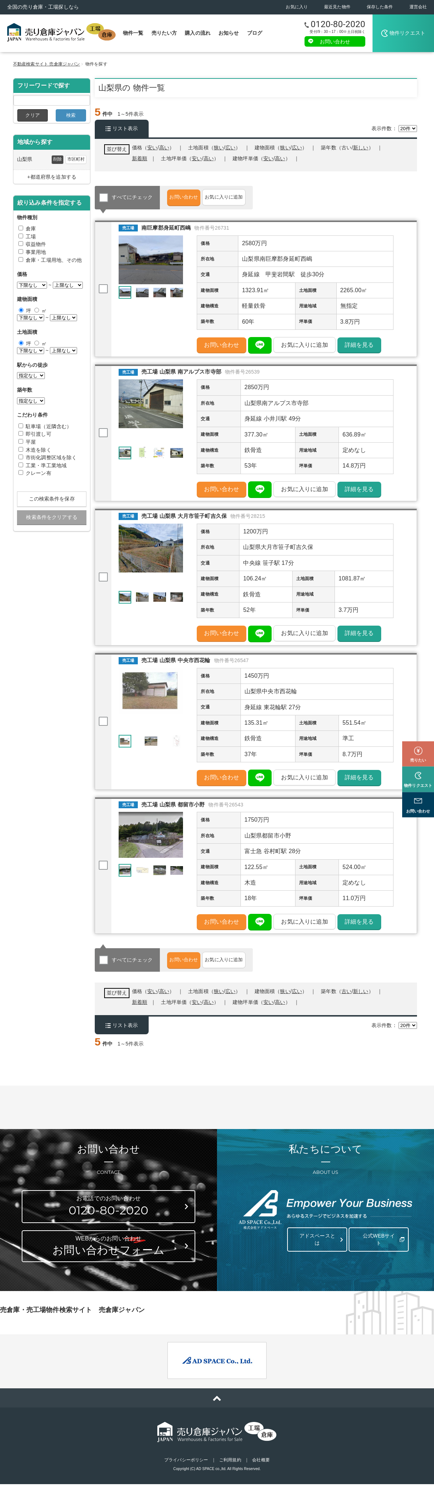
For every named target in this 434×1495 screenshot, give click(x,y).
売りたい (418, 728)
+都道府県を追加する (51, 177)
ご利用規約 (230, 1472)
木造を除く (38, 450)
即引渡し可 (38, 434)
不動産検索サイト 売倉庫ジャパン (46, 64)
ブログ (254, 33)
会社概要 (260, 1472)
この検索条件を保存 (52, 499)
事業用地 (36, 252)
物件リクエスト (407, 33)
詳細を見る (359, 347)
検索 (71, 115)
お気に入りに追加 (249, 197)
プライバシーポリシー (186, 1472)
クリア (32, 115)
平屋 (31, 442)
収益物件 (36, 244)
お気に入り (297, 6)
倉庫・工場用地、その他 (54, 260)
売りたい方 (164, 33)
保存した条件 (380, 6)
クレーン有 (38, 473)
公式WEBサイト (377, 1248)
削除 (57, 159)
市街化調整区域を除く (51, 457)
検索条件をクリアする (51, 517)
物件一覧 (133, 33)
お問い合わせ (335, 41)
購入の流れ (197, 33)
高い (280, 158)
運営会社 (418, 6)
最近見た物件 (337, 6)
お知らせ (228, 33)
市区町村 (76, 159)
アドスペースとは (315, 1248)
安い (268, 158)
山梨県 (24, 159)
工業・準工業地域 (46, 465)
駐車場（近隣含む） (49, 426)
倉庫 (31, 228)
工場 (31, 236)
